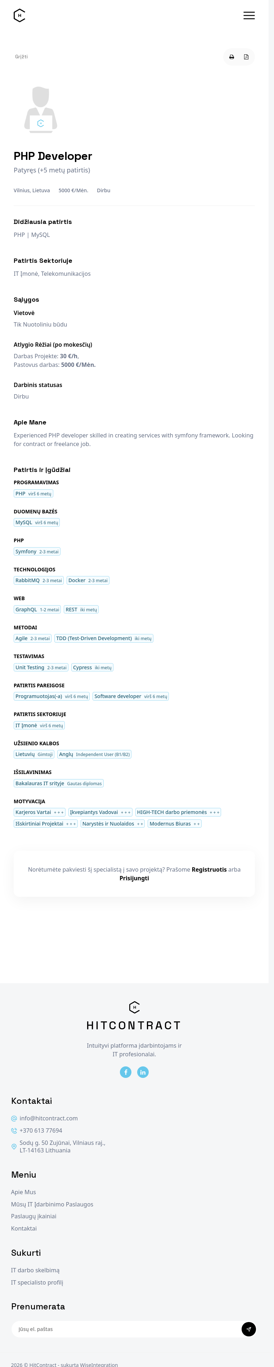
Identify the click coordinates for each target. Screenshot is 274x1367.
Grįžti (21, 56)
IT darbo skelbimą (35, 1270)
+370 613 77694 (36, 1130)
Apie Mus (23, 1192)
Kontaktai (24, 1228)
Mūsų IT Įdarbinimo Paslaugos (52, 1204)
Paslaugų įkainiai (34, 1216)
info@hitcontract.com (44, 1118)
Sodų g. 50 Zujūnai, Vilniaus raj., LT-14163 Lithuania (58, 1147)
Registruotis (209, 869)
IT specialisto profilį (37, 1282)
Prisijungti (134, 878)
